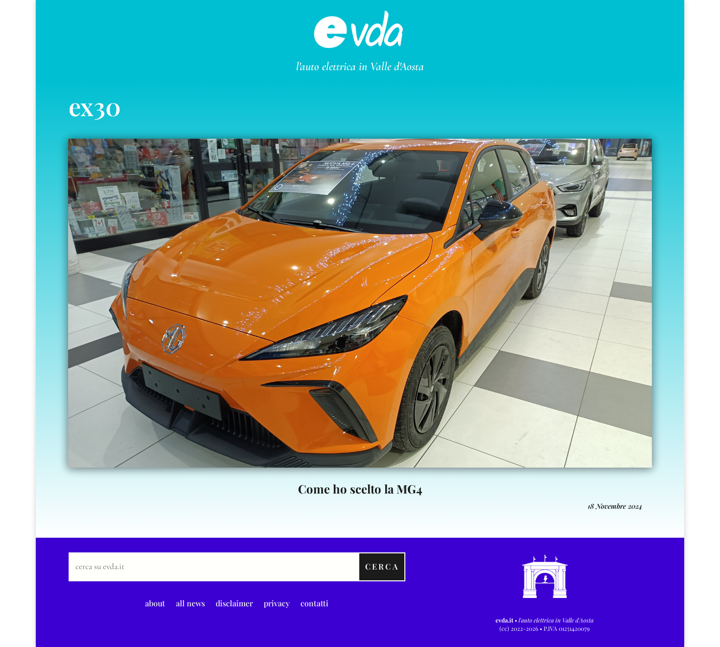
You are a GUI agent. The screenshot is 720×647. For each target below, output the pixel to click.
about (155, 602)
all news (190, 602)
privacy (277, 602)
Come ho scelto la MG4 (360, 489)
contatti (314, 602)
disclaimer (234, 602)
